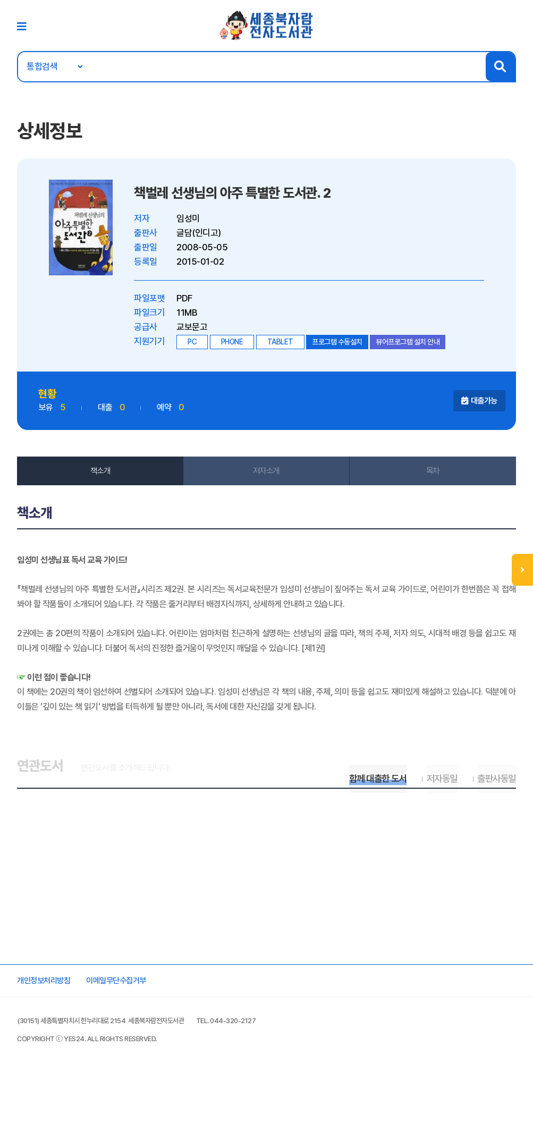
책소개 (103, 476)
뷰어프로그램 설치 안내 (412, 348)
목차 (430, 476)
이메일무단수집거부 (133, 1036)
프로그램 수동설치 (341, 348)
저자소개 (266, 476)
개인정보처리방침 (52, 1036)
